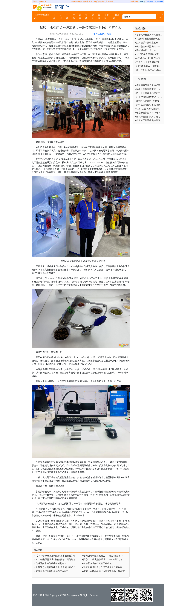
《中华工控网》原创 (101, 33)
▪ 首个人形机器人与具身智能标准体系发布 (149, 34)
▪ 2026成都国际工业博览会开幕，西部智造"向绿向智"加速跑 (57, 559)
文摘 (86, 17)
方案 (80, 17)
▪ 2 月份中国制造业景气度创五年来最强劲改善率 (149, 38)
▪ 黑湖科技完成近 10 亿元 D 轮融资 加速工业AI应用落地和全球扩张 (149, 100)
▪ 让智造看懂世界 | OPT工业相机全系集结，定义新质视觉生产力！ (105, 567)
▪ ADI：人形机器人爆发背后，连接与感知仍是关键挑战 (149, 108)
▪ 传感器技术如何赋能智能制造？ (50, 563)
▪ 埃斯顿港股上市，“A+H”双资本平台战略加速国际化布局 (149, 50)
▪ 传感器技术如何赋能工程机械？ (98, 563)
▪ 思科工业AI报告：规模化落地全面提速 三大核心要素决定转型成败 (149, 104)
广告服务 (149, 1)
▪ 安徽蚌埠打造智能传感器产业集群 (51, 571)
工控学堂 (116, 17)
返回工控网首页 (40, 1)
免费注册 (134, 1)
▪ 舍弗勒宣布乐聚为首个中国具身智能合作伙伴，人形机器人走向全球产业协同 (149, 46)
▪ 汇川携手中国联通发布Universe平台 (149, 42)
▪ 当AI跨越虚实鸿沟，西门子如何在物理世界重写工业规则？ (149, 116)
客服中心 (159, 1)
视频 (99, 17)
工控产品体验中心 (42, 17)
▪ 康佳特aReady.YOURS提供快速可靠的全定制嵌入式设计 (149, 69)
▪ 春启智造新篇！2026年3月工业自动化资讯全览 (149, 112)
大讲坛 (106, 17)
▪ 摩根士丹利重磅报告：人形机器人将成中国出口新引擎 (149, 89)
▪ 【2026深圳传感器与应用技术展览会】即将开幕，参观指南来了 (57, 555)
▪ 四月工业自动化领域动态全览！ (149, 93)
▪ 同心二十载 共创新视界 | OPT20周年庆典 (102, 559)
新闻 (54, 17)
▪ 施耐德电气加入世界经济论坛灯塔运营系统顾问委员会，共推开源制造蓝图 (149, 85)
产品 (74, 17)
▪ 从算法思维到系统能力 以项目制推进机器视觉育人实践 (57, 567)
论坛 (61, 17)
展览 (93, 17)
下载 (67, 17)
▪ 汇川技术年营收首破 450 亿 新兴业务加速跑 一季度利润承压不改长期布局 (149, 96)
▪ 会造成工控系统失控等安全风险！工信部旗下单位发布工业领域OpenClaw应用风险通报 (149, 120)
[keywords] (139, 16)
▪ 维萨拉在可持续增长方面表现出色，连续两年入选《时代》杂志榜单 (105, 571)
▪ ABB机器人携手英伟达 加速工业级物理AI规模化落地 (149, 58)
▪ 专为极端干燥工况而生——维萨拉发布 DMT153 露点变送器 (105, 555)
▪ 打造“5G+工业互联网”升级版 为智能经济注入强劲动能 (149, 62)
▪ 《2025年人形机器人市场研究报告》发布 (149, 54)
